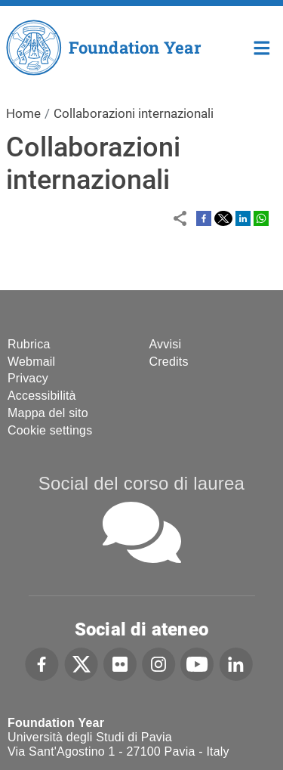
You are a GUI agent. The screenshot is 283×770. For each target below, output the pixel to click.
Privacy (28, 378)
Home (262, 46)
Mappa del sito (48, 413)
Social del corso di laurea (141, 483)
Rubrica (29, 344)
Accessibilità (42, 395)
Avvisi (165, 344)
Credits (169, 361)
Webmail (31, 361)
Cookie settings (50, 430)
